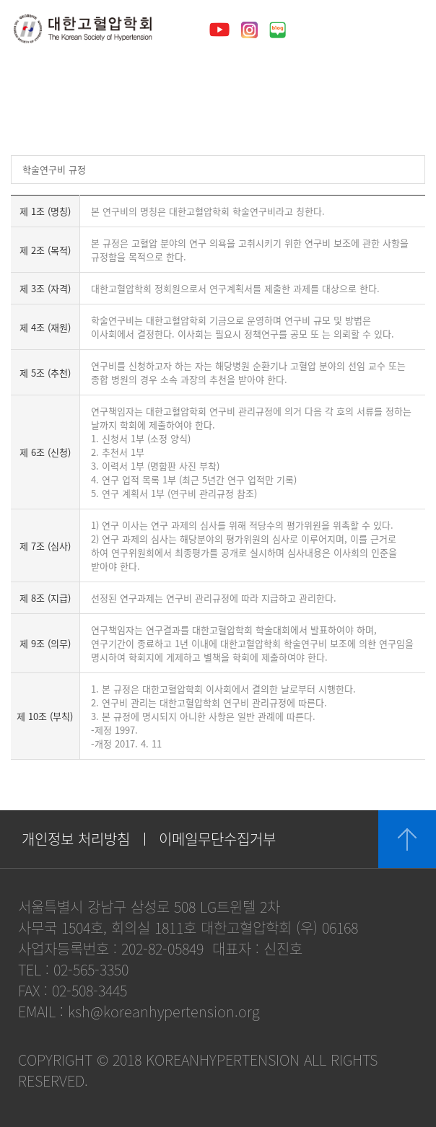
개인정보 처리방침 (76, 838)
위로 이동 (407, 839)
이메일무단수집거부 (217, 838)
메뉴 (407, 28)
